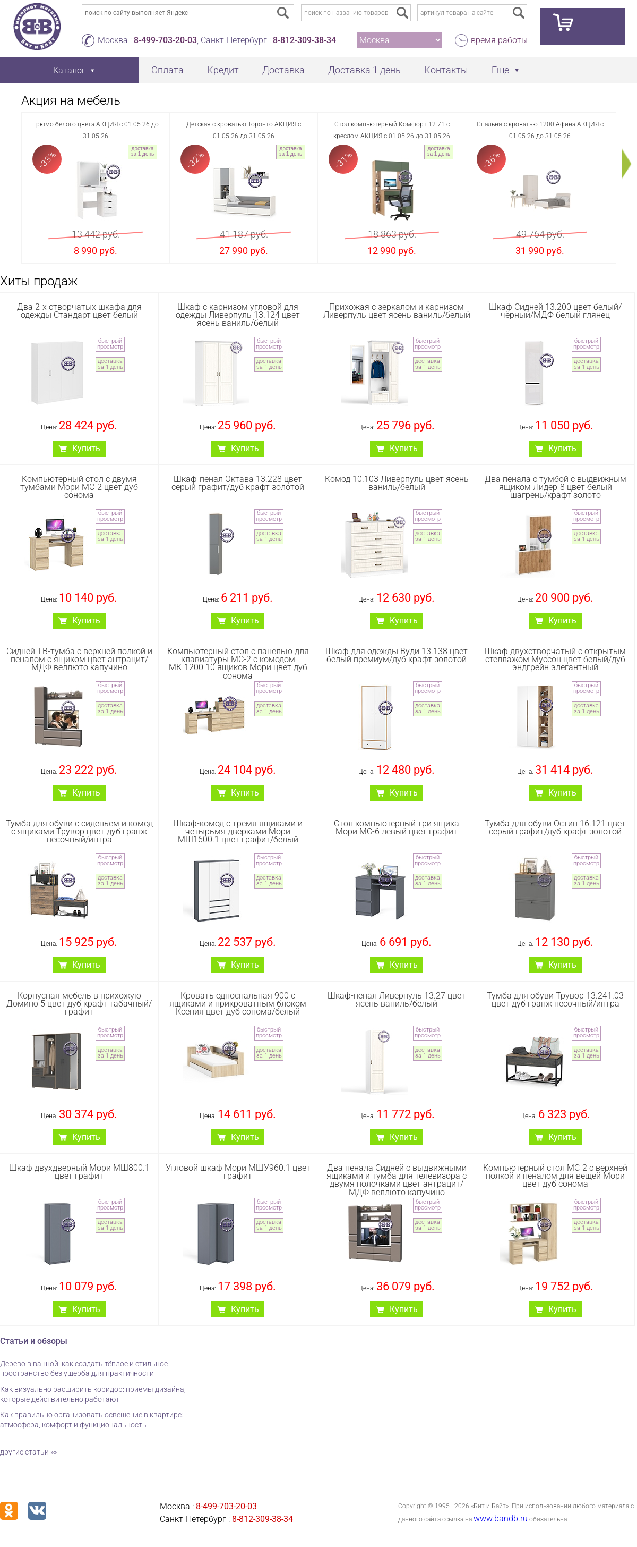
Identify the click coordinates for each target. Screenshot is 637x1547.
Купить (86, 448)
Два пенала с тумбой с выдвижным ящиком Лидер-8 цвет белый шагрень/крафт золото (555, 487)
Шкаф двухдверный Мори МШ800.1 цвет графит (79, 1172)
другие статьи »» (28, 1452)
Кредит (223, 69)
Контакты (446, 69)
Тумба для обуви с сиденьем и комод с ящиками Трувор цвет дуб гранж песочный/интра (79, 831)
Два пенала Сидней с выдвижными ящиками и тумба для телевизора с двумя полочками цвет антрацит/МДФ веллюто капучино (396, 1180)
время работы (499, 40)
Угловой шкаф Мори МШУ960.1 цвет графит (238, 1172)
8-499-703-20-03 (165, 40)
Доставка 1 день (364, 69)
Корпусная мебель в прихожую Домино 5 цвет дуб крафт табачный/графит (79, 1004)
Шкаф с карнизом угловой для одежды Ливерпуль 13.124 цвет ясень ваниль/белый (238, 315)
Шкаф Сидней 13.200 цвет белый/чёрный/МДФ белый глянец (555, 311)
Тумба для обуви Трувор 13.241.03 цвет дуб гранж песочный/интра (555, 1000)
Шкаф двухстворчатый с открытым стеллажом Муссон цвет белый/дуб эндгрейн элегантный (555, 659)
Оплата (167, 69)
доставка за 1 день (142, 151)
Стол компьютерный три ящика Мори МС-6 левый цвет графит (396, 827)
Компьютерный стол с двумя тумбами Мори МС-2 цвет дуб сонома (79, 487)
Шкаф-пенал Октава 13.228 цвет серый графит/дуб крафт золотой (237, 483)
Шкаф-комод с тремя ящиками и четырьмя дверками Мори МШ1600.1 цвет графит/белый (238, 831)
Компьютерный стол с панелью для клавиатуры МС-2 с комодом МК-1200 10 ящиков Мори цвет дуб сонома (238, 663)
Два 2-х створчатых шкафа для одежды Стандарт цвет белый (79, 311)
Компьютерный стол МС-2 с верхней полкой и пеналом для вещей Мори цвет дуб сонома (555, 1176)
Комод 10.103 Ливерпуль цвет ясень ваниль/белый (397, 483)
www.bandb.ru (501, 1519)
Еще (500, 69)
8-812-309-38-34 (304, 40)
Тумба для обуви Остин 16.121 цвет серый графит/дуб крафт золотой (555, 827)
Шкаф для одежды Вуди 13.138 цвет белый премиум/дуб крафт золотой (396, 655)
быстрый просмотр (110, 343)
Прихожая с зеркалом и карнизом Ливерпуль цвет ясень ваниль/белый (396, 311)
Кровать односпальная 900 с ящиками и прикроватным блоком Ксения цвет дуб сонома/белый (237, 1004)
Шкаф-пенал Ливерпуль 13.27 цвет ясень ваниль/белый (397, 1000)
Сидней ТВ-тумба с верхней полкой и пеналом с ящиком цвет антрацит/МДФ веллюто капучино (79, 659)
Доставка (283, 69)
